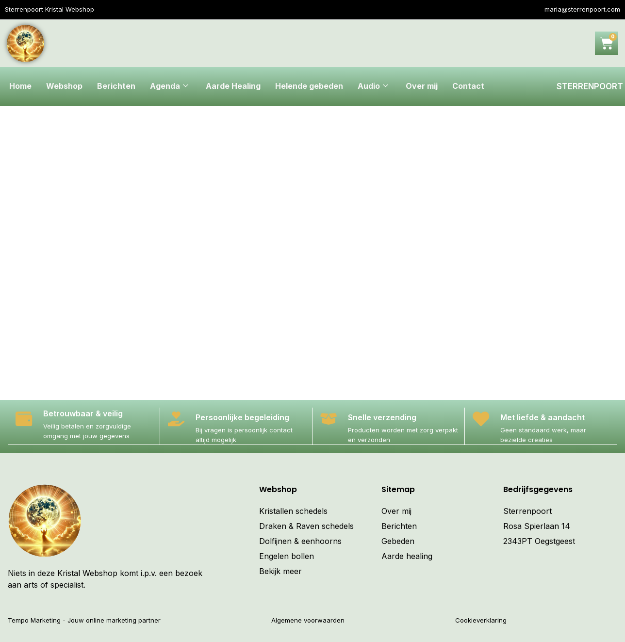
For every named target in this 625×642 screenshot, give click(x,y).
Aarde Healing (233, 86)
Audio (373, 86)
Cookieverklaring (481, 620)
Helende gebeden (309, 86)
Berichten (116, 86)
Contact (468, 86)
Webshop (64, 86)
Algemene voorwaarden (308, 620)
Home (20, 86)
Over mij (422, 86)
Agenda (169, 86)
